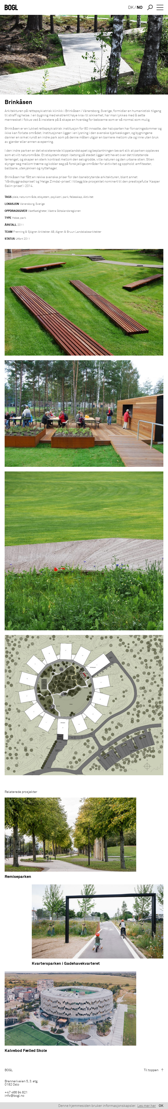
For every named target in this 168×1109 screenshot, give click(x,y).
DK (131, 8)
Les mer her (146, 1106)
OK (161, 1106)
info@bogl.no (14, 1095)
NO (139, 8)
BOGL (9, 1070)
